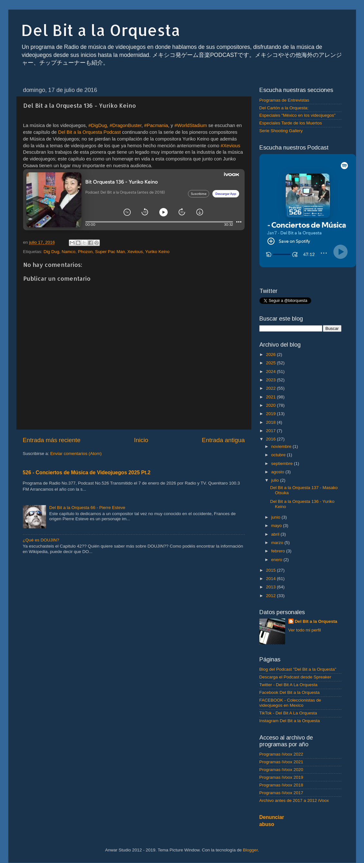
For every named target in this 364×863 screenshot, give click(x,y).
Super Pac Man (110, 251)
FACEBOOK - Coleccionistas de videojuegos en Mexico (290, 703)
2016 (271, 439)
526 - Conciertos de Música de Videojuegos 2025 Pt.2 (87, 472)
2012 (271, 595)
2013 (271, 587)
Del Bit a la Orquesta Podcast (89, 132)
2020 (271, 405)
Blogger (250, 850)
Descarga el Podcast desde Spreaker (295, 677)
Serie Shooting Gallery (281, 130)
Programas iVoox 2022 (281, 754)
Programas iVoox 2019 (281, 777)
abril (276, 534)
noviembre (282, 446)
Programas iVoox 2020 (281, 769)
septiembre (282, 463)
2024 (271, 371)
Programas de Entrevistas (284, 100)
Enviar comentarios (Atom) (76, 453)
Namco (69, 251)
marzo (278, 542)
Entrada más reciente (52, 440)
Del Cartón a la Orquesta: (284, 107)
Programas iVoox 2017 (281, 792)
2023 (271, 379)
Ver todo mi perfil (304, 630)
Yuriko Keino (157, 251)
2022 (271, 388)
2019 (271, 413)
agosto (278, 471)
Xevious (135, 251)
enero (277, 559)
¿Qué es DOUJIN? (41, 540)
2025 (271, 362)
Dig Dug (51, 251)
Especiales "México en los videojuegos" (297, 115)
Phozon (85, 251)
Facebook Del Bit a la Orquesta (289, 692)
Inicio (141, 440)
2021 (271, 397)
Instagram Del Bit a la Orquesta (289, 720)
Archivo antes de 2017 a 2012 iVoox (294, 800)
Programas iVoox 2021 (281, 761)
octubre (279, 454)
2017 (271, 430)
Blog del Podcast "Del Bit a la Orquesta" (297, 669)
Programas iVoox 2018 (281, 785)
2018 (271, 422)
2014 (271, 578)
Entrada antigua (223, 440)
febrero (278, 551)
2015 (271, 570)
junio (276, 517)
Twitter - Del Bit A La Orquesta (288, 684)
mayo (277, 525)
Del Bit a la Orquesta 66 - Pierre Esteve (87, 507)
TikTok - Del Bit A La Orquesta (288, 713)
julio (275, 480)
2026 (271, 354)
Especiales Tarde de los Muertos (290, 123)
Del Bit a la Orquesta (100, 30)
